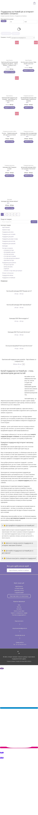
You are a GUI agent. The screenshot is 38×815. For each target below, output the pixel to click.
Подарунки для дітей (7, 236)
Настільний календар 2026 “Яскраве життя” (19, 291)
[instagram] (19, 651)
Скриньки (6, 268)
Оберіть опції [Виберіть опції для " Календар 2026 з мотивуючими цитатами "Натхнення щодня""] (28, 141)
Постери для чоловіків (10, 256)
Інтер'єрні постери (9, 250)
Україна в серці (6, 229)
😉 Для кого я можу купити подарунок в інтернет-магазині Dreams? (17, 544)
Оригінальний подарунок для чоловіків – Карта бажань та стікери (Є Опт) (19, 360)
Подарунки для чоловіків (8, 234)
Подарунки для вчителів (8, 241)
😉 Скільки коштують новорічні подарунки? (19, 558)
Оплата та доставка (19, 611)
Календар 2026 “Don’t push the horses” (19, 332)
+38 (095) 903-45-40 (20, 635)
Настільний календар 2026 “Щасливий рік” (19, 305)
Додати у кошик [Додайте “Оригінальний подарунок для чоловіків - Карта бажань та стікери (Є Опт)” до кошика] (9, 107)
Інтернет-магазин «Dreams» (7, 16)
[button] (19, 570)
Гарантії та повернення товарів (19, 613)
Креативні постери (9, 260)
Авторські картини (9, 264)
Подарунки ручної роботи (9, 262)
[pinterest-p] (19, 653)
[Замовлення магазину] (22, 37)
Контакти (19, 609)
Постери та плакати (7, 248)
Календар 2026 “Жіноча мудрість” (19, 318)
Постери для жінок (9, 254)
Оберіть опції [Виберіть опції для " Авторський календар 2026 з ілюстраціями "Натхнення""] (28, 175)
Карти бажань (6, 227)
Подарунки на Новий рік (8, 277)
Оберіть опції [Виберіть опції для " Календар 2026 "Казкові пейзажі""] (9, 208)
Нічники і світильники (8, 273)
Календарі (5, 246)
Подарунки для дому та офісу (10, 239)
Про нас (19, 607)
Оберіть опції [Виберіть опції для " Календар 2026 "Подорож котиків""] (9, 175)
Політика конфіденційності (19, 615)
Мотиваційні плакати (9, 252)
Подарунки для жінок (8, 232)
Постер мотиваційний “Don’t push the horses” (19, 346)
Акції (19, 605)
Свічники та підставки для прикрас (13, 270)
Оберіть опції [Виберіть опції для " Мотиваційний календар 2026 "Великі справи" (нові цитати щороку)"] (28, 107)
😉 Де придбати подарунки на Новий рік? (18, 525)
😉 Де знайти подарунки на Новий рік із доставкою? (17, 552)
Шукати (34, 221)
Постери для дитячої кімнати (11, 258)
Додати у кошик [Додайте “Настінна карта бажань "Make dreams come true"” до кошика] (28, 70)
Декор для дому (8, 266)
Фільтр (3, 21)
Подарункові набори (7, 275)
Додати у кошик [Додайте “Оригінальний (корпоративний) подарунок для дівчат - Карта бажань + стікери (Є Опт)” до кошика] (9, 72)
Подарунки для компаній (8, 243)
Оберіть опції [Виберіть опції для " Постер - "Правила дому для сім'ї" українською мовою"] (9, 141)
